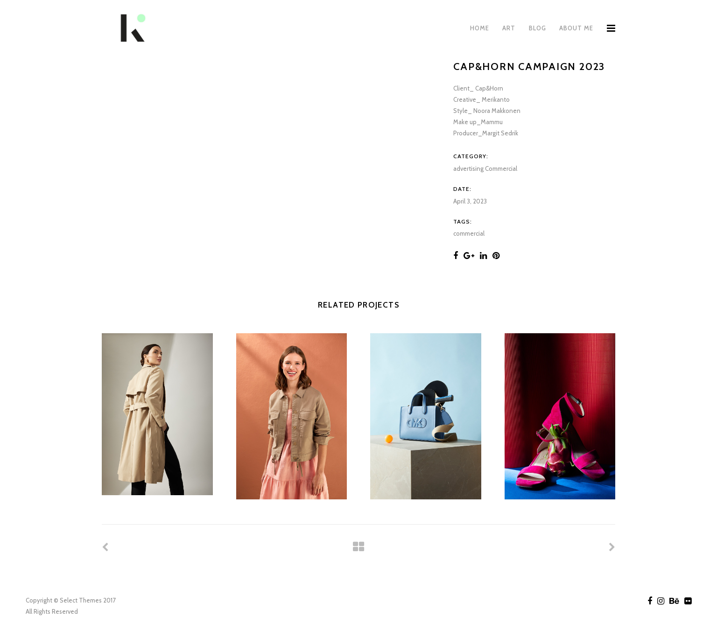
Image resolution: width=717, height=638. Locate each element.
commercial (469, 233)
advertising (468, 168)
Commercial (501, 168)
